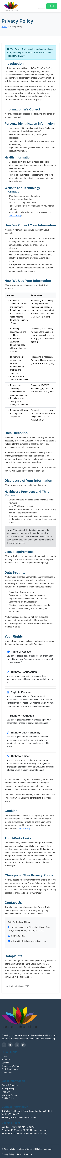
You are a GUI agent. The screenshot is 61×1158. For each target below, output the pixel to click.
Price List (6, 1092)
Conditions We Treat (11, 1066)
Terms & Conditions (10, 1085)
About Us (6, 1059)
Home (4, 26)
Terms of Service (24, 1154)
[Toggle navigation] (41, 6)
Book (52, 6)
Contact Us (7, 1072)
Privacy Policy (8, 1088)
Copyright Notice (9, 1095)
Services (5, 1063)
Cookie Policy (15, 215)
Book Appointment (10, 1069)
